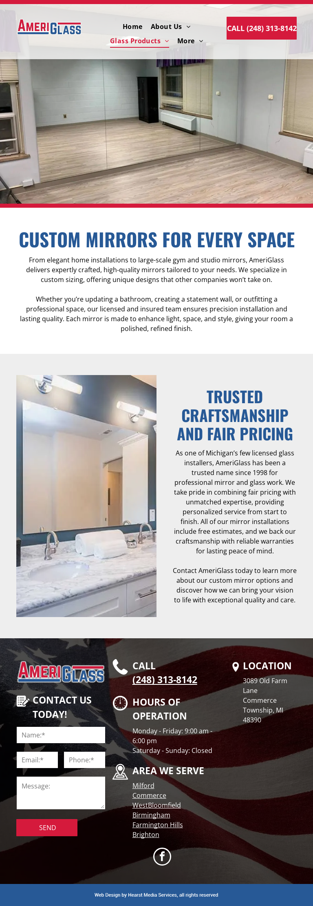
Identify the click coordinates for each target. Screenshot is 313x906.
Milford (143, 785)
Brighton (145, 834)
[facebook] (162, 858)
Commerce (149, 795)
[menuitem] (133, 26)
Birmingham (151, 815)
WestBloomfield (156, 805)
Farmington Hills (157, 824)
